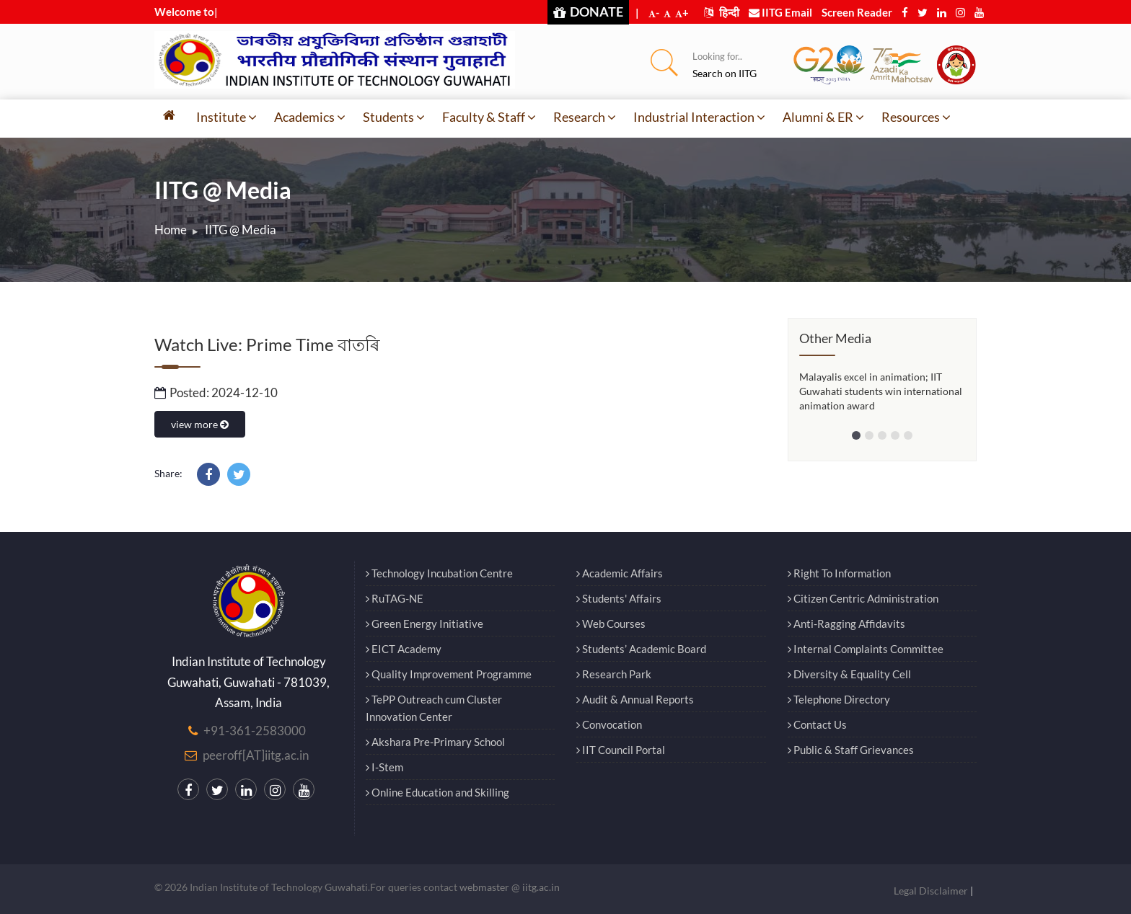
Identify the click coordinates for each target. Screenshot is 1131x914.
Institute (226, 117)
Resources (916, 117)
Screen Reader (857, 12)
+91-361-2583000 (254, 730)
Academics (310, 117)
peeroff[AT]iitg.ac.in (256, 755)
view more (200, 424)
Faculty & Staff (489, 117)
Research (584, 117)
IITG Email (780, 12)
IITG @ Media (240, 229)
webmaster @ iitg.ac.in (509, 887)
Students (394, 117)
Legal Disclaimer (931, 890)
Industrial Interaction (699, 117)
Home (170, 229)
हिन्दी (721, 12)
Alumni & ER (823, 117)
